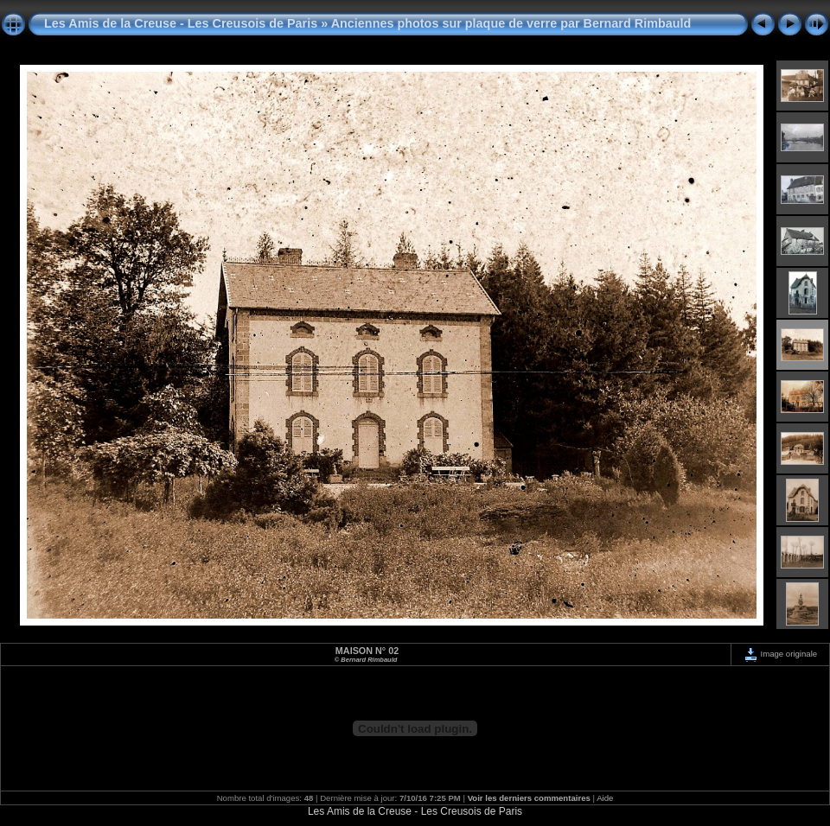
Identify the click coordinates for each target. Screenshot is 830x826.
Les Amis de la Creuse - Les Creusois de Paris (180, 23)
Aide (605, 798)
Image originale (780, 653)
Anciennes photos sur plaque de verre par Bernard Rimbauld (511, 23)
